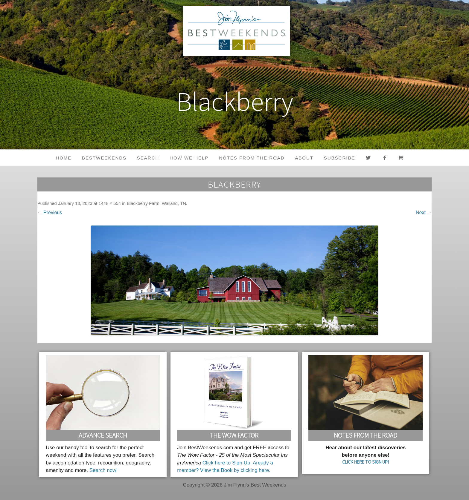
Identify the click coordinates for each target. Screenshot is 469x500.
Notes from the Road (251, 157)
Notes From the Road (365, 435)
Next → (424, 212)
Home (63, 157)
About (304, 157)
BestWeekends (104, 157)
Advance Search (103, 435)
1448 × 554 (109, 203)
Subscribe (339, 157)
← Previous (49, 212)
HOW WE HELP (189, 157)
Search (148, 157)
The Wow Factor (234, 435)
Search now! (103, 470)
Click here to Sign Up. (227, 463)
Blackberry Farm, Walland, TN (156, 203)
